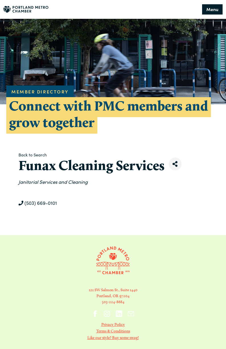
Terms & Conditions (113, 331)
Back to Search (33, 155)
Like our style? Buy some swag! (113, 337)
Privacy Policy (113, 324)
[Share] (175, 164)
